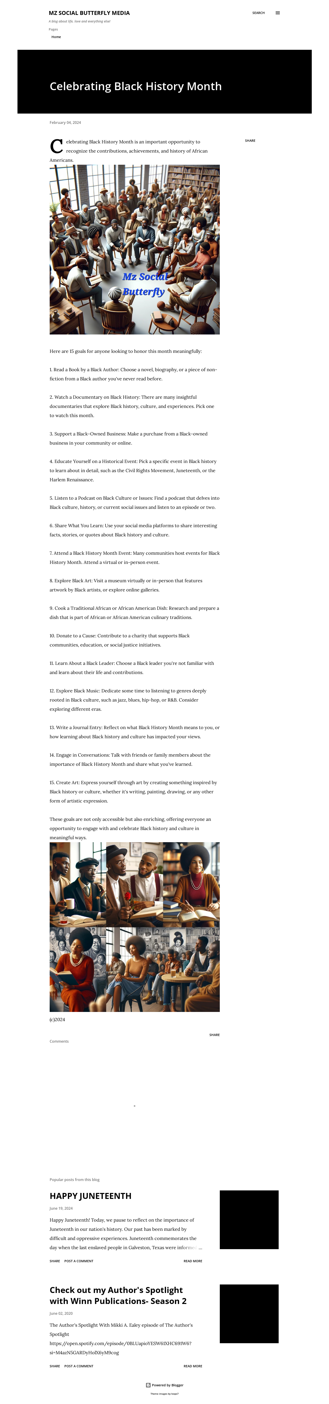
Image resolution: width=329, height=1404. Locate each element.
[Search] (258, 13)
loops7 (175, 1393)
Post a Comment (78, 1261)
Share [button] (250, 140)
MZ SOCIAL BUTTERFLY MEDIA (89, 13)
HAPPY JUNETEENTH (91, 1195)
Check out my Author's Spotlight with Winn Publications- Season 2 (118, 1295)
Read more (193, 1261)
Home (56, 37)
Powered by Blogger (164, 1385)
